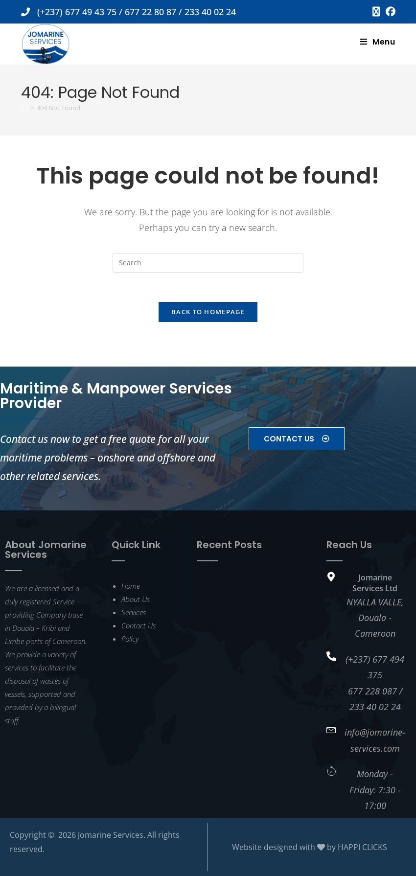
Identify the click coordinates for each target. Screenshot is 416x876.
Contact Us (138, 625)
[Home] (24, 107)
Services (133, 612)
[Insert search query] (208, 263)
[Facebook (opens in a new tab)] (389, 12)
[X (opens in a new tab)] (376, 12)
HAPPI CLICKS (362, 847)
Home (130, 586)
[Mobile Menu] (377, 41)
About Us (135, 599)
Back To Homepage (208, 312)
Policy (130, 639)
